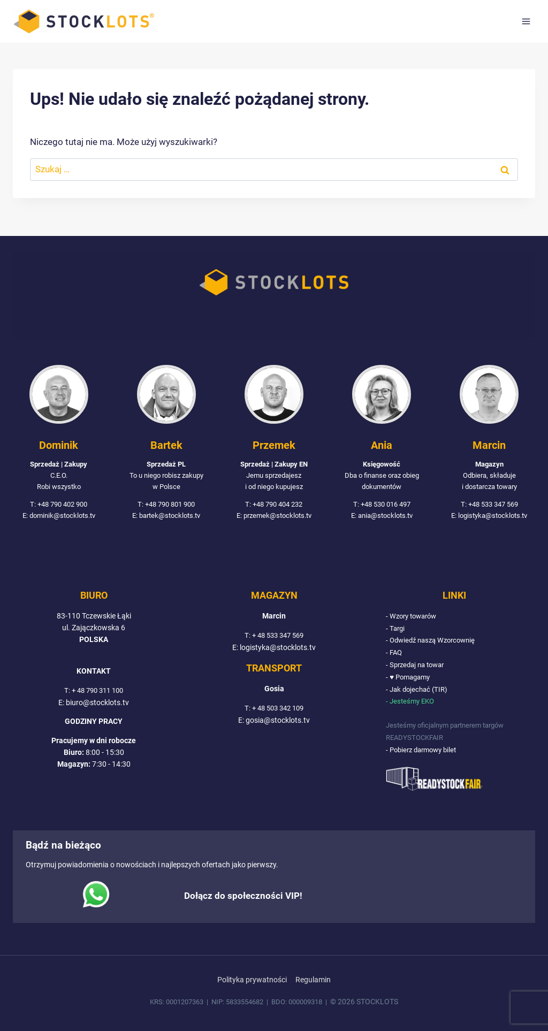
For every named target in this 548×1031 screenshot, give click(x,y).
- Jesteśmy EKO (412, 702)
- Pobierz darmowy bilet (424, 750)
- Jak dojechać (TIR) (419, 690)
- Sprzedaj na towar (418, 666)
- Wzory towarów (414, 619)
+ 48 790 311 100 (97, 693)
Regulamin (313, 980)
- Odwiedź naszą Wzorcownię (434, 643)
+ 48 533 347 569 (278, 638)
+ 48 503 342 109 (278, 711)
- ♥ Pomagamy (410, 678)
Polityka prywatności (252, 980)
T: (64, 693)
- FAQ (395, 655)
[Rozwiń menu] (525, 21)
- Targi (396, 631)
